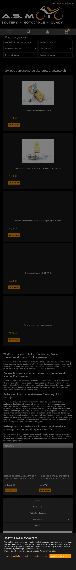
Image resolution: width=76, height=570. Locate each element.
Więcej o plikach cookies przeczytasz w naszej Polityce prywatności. (30, 551)
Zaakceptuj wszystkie (60, 556)
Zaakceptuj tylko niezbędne (18, 556)
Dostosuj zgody (40, 556)
